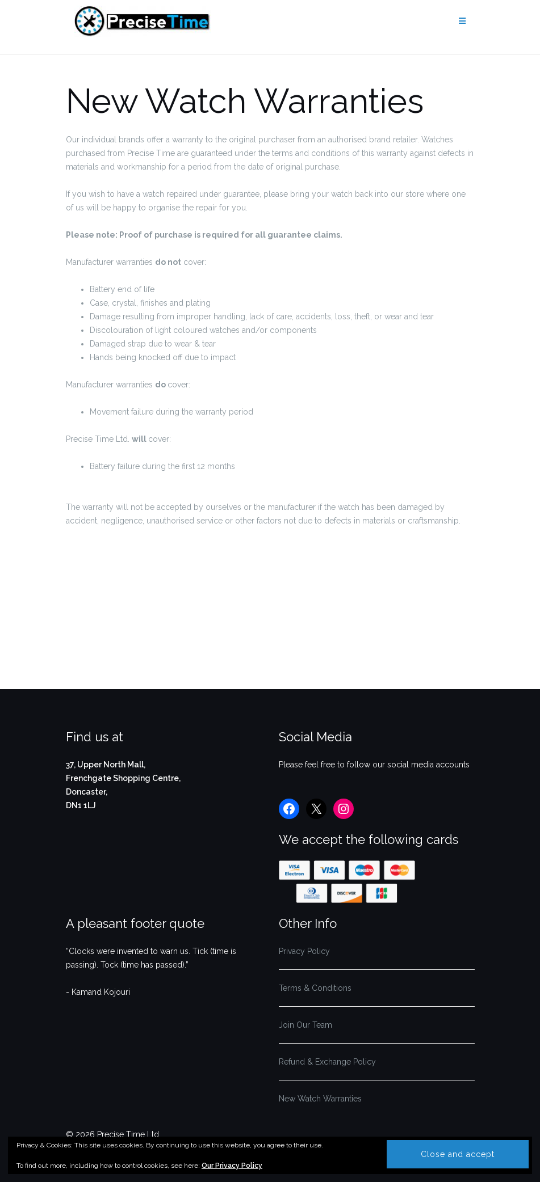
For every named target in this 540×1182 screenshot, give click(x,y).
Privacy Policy (304, 951)
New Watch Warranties (320, 1098)
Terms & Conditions (315, 988)
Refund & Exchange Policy (327, 1061)
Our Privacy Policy (232, 1166)
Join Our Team (305, 1024)
